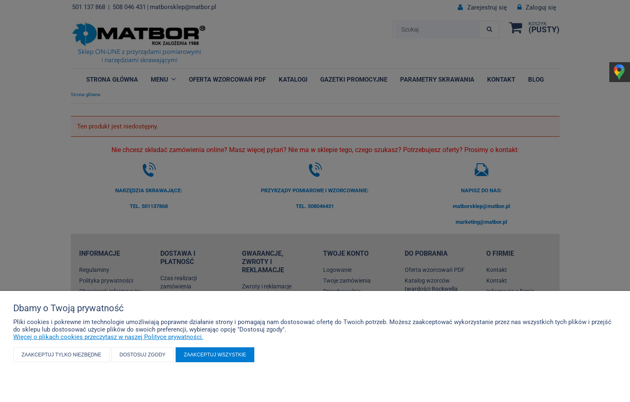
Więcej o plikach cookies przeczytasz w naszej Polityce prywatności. (108, 337)
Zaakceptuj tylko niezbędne (61, 355)
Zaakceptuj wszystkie (215, 355)
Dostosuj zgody (143, 355)
